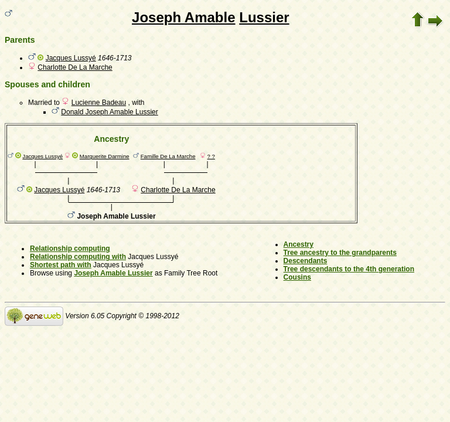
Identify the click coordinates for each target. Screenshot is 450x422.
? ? (211, 156)
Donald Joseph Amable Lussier (109, 112)
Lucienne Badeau (98, 102)
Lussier (264, 17)
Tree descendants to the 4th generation (349, 269)
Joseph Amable (184, 17)
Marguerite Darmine (104, 156)
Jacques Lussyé (71, 58)
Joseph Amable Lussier (113, 273)
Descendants (306, 261)
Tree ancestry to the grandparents (340, 253)
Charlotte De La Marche (75, 67)
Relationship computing (70, 248)
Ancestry (298, 244)
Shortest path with (60, 265)
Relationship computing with (78, 257)
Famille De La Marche (168, 156)
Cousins (297, 277)
